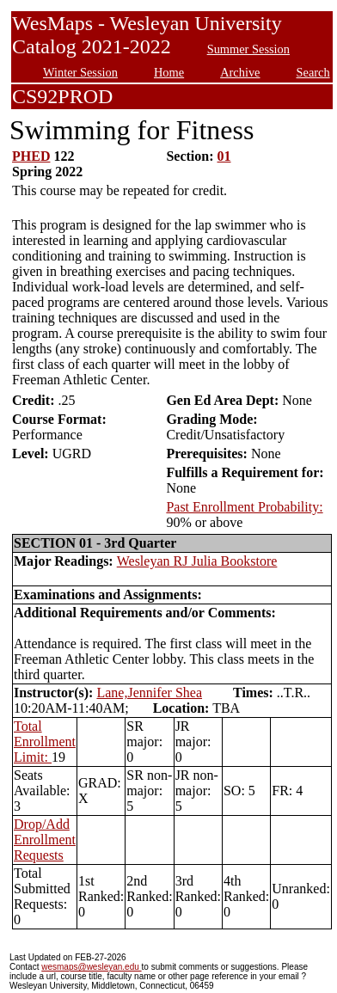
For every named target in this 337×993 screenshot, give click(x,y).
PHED (31, 156)
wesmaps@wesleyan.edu (91, 967)
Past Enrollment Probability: (244, 507)
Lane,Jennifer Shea (149, 692)
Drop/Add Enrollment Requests (45, 839)
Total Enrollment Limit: (45, 741)
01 (224, 156)
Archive (240, 72)
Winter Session (80, 72)
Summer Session (248, 49)
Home (169, 72)
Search (313, 72)
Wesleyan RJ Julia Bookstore (197, 561)
